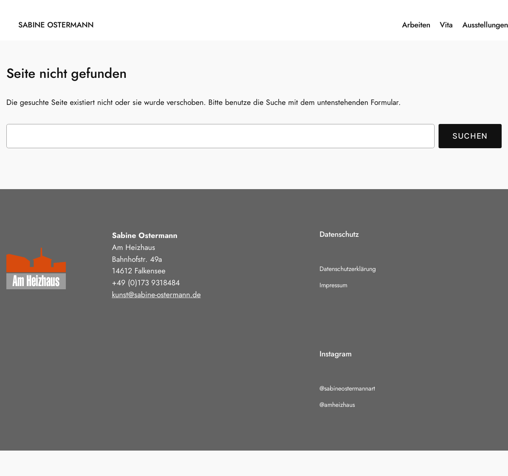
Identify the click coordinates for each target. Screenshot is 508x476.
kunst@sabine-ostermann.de (156, 294)
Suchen (470, 136)
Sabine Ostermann (56, 24)
